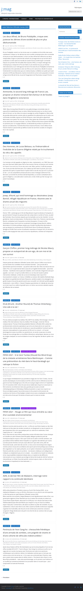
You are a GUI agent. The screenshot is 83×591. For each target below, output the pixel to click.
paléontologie (36, 105)
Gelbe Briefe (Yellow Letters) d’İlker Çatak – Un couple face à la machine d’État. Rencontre (69, 57)
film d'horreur (14, 541)
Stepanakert (43, 374)
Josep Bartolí (6, 210)
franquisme (12, 208)
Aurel (11, 207)
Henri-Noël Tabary (43, 422)
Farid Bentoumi (31, 420)
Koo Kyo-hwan (41, 541)
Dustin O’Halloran (21, 103)
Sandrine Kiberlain (7, 49)
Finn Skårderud (21, 312)
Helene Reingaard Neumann (31, 312)
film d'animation (43, 207)
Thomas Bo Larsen (40, 315)
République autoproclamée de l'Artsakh (12, 374)
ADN (5, 484)
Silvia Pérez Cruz (40, 210)
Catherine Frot (7, 158)
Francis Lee (28, 103)
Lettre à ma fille (24, 486)
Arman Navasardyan (9, 369)
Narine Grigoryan (32, 373)
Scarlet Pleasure (6, 315)
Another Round (7, 312)
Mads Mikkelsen (30, 314)
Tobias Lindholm (16, 317)
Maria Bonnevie (45, 314)
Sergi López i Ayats (31, 210)
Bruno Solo (15, 207)
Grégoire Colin (42, 371)
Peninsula (39, 542)
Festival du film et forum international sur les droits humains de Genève (19, 371)
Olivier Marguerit (47, 260)
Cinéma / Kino (7, 32)
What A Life (23, 317)
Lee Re (29, 542)
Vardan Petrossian (7, 376)
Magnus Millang (37, 314)
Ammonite (14, 103)
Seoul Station (45, 542)
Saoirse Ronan (43, 105)
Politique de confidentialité (44, 18)
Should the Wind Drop (27, 374)
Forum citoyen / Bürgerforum (29, 351)
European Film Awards (31, 207)
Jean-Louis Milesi (49, 208)
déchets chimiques (15, 420)
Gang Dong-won (21, 541)
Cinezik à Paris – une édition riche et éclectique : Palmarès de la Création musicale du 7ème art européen (69, 73)
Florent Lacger (40, 484)
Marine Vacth (46, 486)
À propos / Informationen (11, 18)
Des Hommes (14, 158)
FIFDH (38, 207)
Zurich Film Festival (20, 487)
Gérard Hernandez (20, 208)
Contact (24, 18)
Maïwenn (41, 486)
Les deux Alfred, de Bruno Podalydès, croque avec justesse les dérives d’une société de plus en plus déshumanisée (25, 39)
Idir (53, 484)
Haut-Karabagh (49, 371)
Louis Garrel (31, 486)
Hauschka (40, 103)
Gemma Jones (34, 103)
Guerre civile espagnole (30, 208)
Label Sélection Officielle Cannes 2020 (34, 48)
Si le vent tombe (36, 374)
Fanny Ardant (33, 484)
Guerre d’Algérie (36, 158)
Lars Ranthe (23, 314)
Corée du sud (7, 541)
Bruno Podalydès (8, 48)
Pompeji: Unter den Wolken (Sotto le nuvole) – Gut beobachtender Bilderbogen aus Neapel (69, 44)
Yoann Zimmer (40, 159)
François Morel (6, 208)
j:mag (6, 9)
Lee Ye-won (33, 542)
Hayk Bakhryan (6, 373)
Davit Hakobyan (28, 369)
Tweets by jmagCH (64, 96)
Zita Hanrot (46, 423)
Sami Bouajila (40, 423)
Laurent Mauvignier (25, 159)
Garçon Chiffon (7, 260)
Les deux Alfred (46, 48)
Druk (13, 312)
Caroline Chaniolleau (18, 484)
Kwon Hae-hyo (48, 541)
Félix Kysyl (20, 158)
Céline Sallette (7, 420)
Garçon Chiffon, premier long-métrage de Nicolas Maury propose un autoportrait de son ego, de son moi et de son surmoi (28, 251)
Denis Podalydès (21, 48)
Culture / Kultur (15, 32)
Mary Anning (30, 105)
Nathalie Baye (33, 260)
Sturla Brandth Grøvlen (25, 315)
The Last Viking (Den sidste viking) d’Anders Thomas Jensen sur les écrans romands (68, 80)
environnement (23, 420)
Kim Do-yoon (29, 541)
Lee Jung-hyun (24, 542)
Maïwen (36, 486)
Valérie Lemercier (48, 210)
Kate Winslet (6, 105)
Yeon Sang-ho (13, 544)
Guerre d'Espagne (40, 208)
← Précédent (5, 577)
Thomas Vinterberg (7, 317)
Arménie (16, 369)
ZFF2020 (14, 487)
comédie (15, 48)
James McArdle (46, 103)
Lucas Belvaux (33, 159)
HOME (31, 18)
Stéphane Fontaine (7, 106)
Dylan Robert (27, 484)
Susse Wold (33, 315)
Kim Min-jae (35, 541)
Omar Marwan (6, 487)
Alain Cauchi (7, 207)
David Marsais (22, 207)
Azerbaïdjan (21, 369)
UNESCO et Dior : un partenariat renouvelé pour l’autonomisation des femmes (69, 50)
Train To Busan (6, 544)
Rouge (34, 423)
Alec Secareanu (7, 103)
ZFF (11, 487)
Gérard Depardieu (27, 158)
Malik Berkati (15, 310)
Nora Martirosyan (40, 373)
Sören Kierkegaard (15, 315)
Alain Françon (10, 484)
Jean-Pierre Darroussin (45, 158)
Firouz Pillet (14, 46)
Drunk (15, 312)
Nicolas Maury (39, 260)
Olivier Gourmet (24, 423)
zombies (19, 544)
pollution (31, 423)
